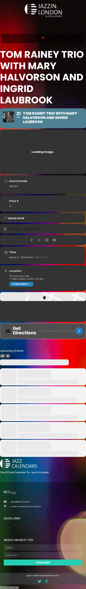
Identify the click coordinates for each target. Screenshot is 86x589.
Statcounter (9, 587)
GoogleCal (31, 229)
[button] (43, 37)
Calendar (15, 229)
